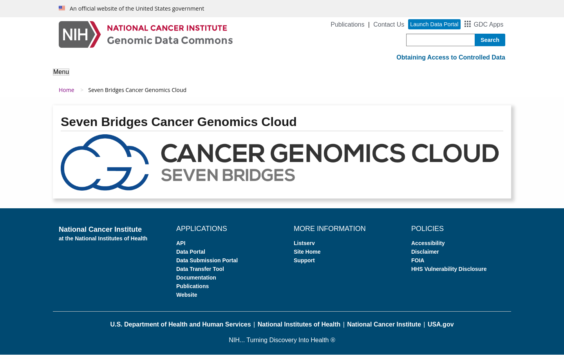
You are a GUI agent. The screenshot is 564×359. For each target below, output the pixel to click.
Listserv (304, 247)
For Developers (340, 77)
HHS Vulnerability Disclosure (448, 273)
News (417, 77)
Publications (347, 24)
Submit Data (287, 77)
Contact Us (388, 24)
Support (386, 77)
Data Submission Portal (207, 264)
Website (186, 298)
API (180, 247)
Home (66, 94)
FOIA (417, 264)
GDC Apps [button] (489, 24)
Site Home (307, 255)
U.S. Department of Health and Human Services (180, 328)
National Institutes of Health (299, 328)
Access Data (239, 77)
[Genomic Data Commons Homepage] (146, 34)
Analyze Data (190, 77)
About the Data (137, 77)
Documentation (196, 281)
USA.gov (441, 328)
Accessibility (428, 247)
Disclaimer (425, 255)
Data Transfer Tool (200, 273)
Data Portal (190, 255)
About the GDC (80, 77)
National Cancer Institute (384, 328)
